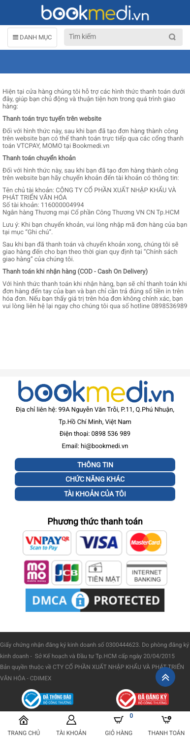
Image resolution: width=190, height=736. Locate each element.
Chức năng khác (95, 479)
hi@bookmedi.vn (104, 446)
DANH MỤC (32, 37)
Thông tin (95, 465)
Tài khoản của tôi (95, 494)
